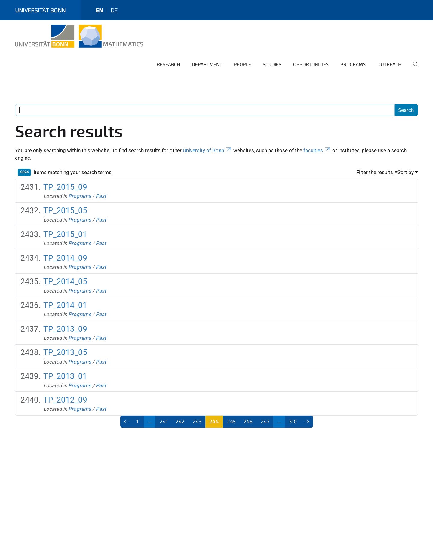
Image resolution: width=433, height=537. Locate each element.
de (114, 10)
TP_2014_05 (65, 281)
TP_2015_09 (65, 187)
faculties (317, 150)
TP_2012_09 (65, 399)
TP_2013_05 (65, 352)
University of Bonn (207, 150)
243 (197, 421)
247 (265, 421)
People (242, 64)
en (99, 10)
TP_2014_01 (65, 305)
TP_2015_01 (65, 234)
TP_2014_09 (65, 257)
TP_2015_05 (65, 210)
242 (180, 421)
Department (207, 64)
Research (168, 64)
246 (248, 421)
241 (164, 421)
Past (101, 196)
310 (293, 421)
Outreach (389, 64)
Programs (353, 64)
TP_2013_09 (65, 328)
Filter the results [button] (374, 172)
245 (231, 421)
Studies (272, 64)
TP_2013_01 (65, 376)
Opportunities (311, 64)
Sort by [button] (406, 172)
